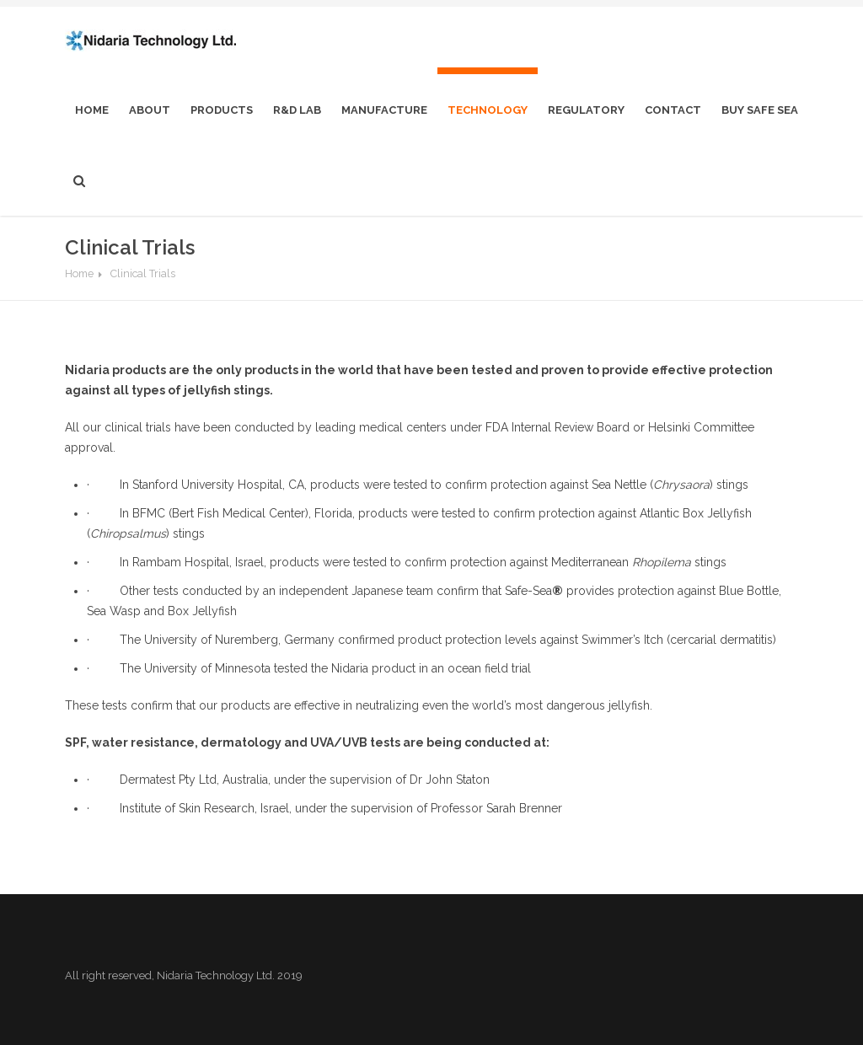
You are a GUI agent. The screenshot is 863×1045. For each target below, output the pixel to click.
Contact (673, 110)
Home (79, 273)
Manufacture (384, 110)
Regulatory (586, 110)
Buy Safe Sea (759, 110)
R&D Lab (297, 110)
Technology (488, 110)
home (92, 110)
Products (221, 110)
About (149, 110)
